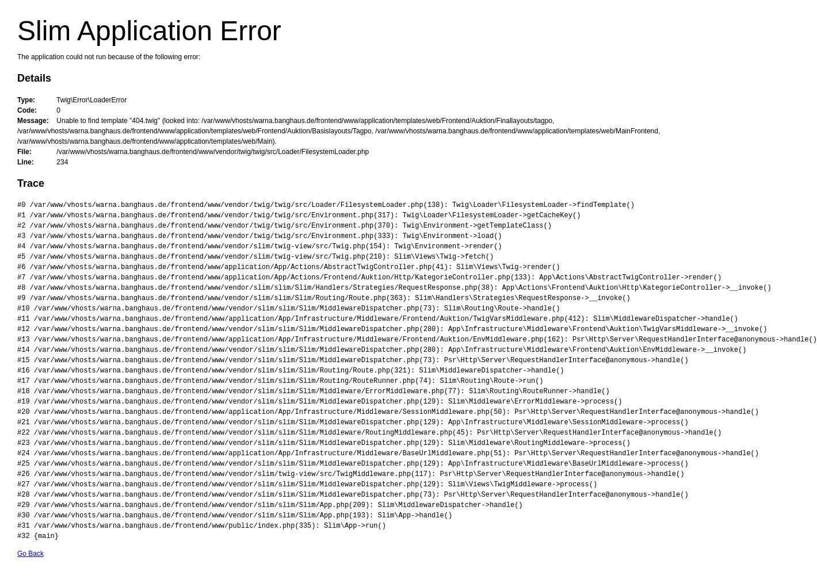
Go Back (30, 554)
